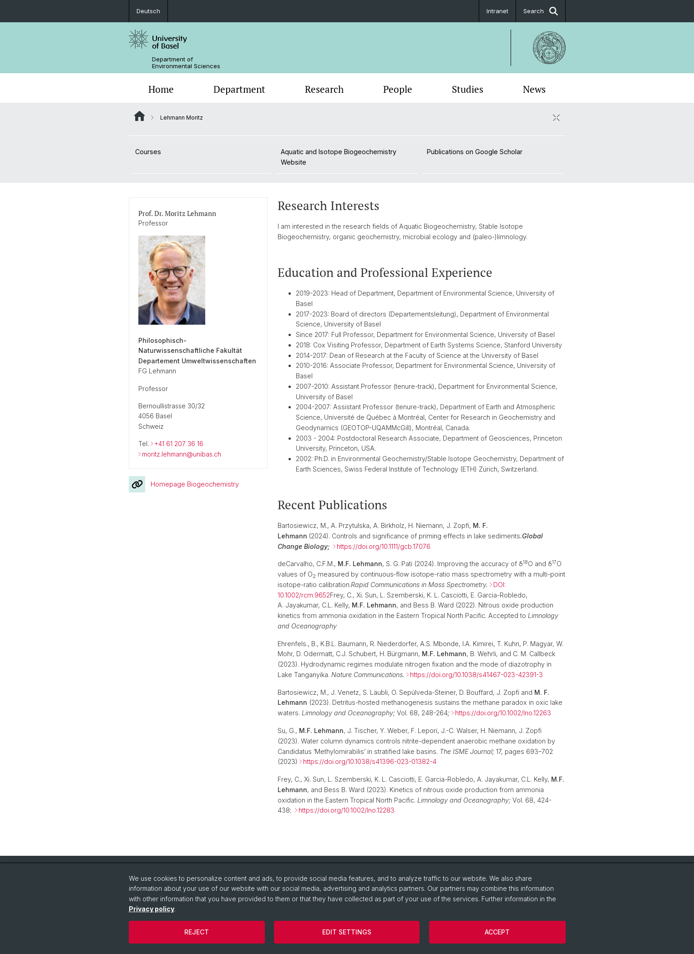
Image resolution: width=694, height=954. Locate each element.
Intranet (497, 11)
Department (239, 89)
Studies (467, 89)
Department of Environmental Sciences (186, 63)
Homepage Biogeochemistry (184, 484)
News (534, 89)
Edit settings (346, 932)
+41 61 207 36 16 (178, 443)
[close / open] (556, 117)
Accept (497, 932)
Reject (196, 932)
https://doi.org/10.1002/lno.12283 (347, 810)
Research (324, 89)
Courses (148, 152)
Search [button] (540, 11)
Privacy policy (151, 909)
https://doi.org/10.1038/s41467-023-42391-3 (476, 674)
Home (161, 89)
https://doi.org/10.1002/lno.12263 (503, 712)
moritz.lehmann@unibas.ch (181, 453)
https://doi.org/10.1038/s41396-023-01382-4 (369, 761)
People (397, 89)
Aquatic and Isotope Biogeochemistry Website (338, 157)
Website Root (139, 116)
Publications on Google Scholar (474, 152)
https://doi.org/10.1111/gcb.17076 (384, 546)
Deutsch (148, 11)
